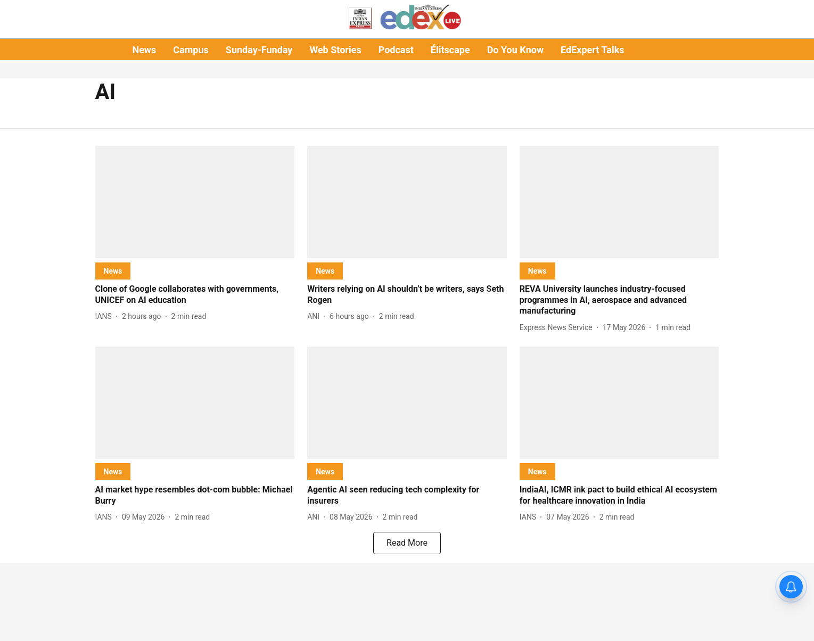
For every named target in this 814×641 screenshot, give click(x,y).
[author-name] (105, 316)
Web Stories (335, 49)
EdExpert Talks (592, 49)
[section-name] (113, 271)
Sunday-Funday (259, 49)
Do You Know (515, 49)
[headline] (195, 295)
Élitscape (450, 49)
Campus (190, 49)
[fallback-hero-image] (195, 202)
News (144, 49)
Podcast (396, 49)
